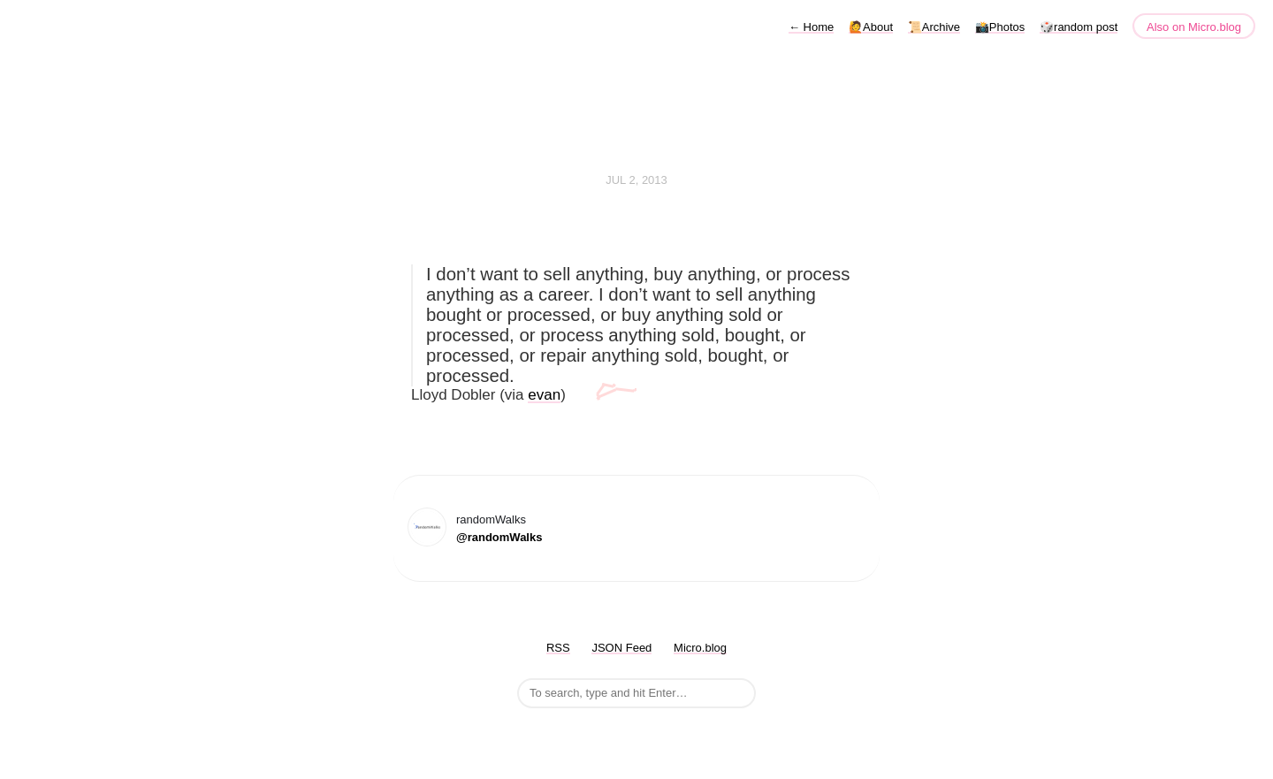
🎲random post (1078, 27)
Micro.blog (700, 647)
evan (544, 394)
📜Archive (934, 27)
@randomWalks (499, 537)
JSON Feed (621, 647)
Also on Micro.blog (1194, 27)
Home (811, 27)
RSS (558, 647)
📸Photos (1000, 27)
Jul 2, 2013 (636, 180)
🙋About (871, 27)
